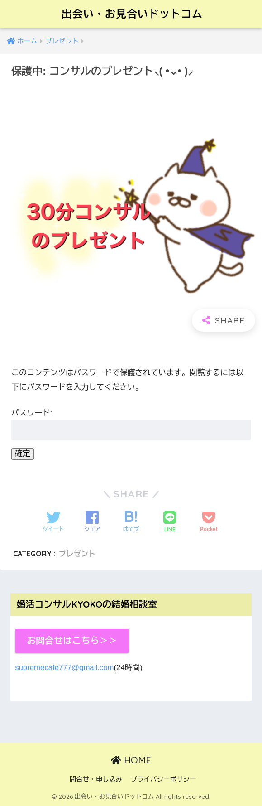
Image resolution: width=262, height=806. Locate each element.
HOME (131, 760)
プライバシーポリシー (163, 779)
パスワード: (131, 424)
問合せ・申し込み (96, 779)
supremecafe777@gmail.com (64, 667)
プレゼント (77, 553)
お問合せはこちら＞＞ (72, 641)
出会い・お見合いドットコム (132, 13)
